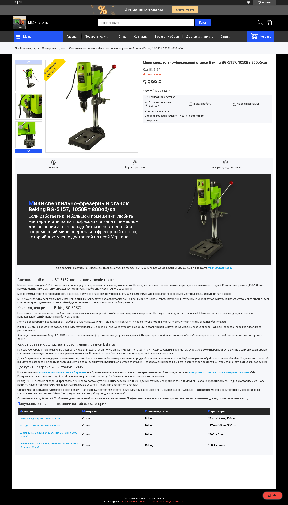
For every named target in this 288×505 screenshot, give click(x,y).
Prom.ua (160, 498)
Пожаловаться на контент (135, 501)
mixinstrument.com (220, 267)
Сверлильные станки (82, 48)
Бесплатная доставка (162, 96)
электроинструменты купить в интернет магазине (218, 372)
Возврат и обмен (167, 36)
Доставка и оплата (199, 36)
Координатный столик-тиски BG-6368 (42, 425)
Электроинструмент (54, 48)
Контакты (141, 36)
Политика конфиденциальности (167, 501)
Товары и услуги (97, 36)
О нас (122, 36)
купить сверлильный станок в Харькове (61, 372)
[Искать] (203, 22)
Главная (72, 36)
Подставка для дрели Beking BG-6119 (42, 418)
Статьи (226, 36)
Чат (272, 495)
